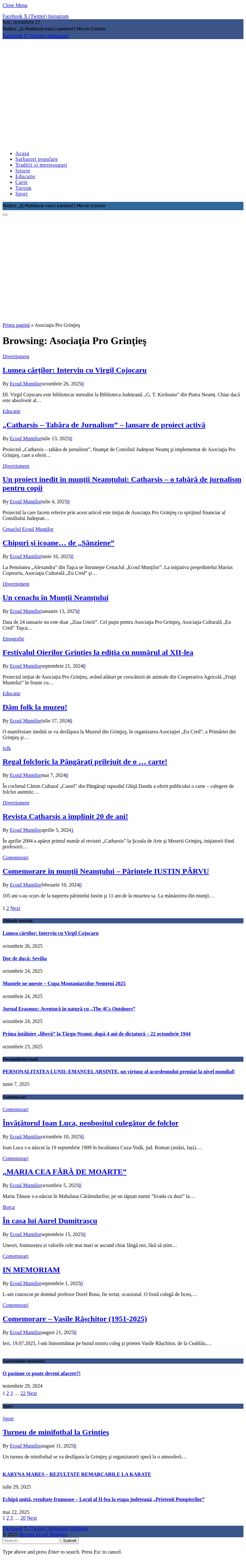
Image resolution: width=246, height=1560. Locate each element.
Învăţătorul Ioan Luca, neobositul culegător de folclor (91, 1123)
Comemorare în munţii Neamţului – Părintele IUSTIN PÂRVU (106, 871)
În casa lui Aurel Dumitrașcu (50, 1221)
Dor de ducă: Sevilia (25, 958)
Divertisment (16, 356)
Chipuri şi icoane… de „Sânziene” (58, 543)
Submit (69, 1540)
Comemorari (16, 857)
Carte (21, 182)
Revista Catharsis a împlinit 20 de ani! (65, 816)
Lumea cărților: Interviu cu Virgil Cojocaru (75, 370)
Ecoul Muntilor (25, 383)
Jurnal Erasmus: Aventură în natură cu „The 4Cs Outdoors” (69, 1008)
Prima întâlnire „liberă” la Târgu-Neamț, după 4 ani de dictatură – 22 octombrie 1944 (97, 1033)
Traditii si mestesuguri (41, 165)
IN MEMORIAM (31, 1270)
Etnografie (13, 638)
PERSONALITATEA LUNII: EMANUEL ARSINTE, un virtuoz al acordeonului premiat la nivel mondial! (119, 1071)
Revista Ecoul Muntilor (43, 1534)
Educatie (25, 176)
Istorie (22, 170)
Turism (23, 188)
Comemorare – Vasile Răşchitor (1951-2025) (75, 1319)
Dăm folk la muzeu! (35, 707)
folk (7, 748)
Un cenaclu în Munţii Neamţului (56, 597)
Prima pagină (16, 325)
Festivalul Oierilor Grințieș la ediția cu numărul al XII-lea (98, 652)
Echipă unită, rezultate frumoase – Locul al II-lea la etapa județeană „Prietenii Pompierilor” (104, 1499)
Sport (21, 193)
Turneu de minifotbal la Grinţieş (56, 1432)
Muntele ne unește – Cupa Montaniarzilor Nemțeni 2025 (64, 983)
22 (23, 1393)
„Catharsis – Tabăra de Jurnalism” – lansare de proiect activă (104, 425)
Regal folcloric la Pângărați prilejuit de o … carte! (85, 761)
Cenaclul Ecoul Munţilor (28, 529)
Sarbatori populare (36, 159)
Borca (9, 1207)
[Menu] (5, 215)
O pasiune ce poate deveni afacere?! (42, 1373)
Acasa (22, 153)
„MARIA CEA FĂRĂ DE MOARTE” (65, 1172)
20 (23, 1518)
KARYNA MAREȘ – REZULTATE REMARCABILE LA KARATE (77, 1474)
